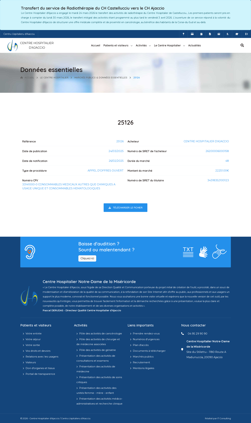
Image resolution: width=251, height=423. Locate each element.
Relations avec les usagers (42, 356)
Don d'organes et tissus (40, 368)
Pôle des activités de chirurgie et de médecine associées (98, 342)
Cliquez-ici (87, 258)
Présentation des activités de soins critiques (99, 380)
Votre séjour (33, 339)
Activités (141, 45)
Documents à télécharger (149, 350)
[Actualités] (218, 34)
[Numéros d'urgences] (246, 34)
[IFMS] (237, 34)
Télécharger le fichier (125, 207)
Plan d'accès (141, 345)
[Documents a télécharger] (210, 34)
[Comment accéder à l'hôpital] (183, 34)
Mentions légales (143, 368)
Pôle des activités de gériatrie (97, 350)
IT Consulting (224, 418)
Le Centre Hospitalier (167, 45)
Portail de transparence (40, 373)
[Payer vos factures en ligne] (192, 34)
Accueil (95, 45)
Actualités (194, 45)
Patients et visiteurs (115, 45)
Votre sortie (33, 345)
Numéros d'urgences (146, 339)
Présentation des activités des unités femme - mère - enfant (96, 390)
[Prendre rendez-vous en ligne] (201, 34)
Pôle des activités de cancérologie (100, 333)
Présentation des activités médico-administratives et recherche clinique (99, 401)
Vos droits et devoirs (38, 350)
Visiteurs (31, 362)
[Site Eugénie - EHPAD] (227, 34)
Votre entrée (34, 333)
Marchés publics (143, 356)
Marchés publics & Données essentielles (100, 77)
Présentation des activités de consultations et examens (95, 358)
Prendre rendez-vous (146, 333)
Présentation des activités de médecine (95, 369)
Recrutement (141, 362)
